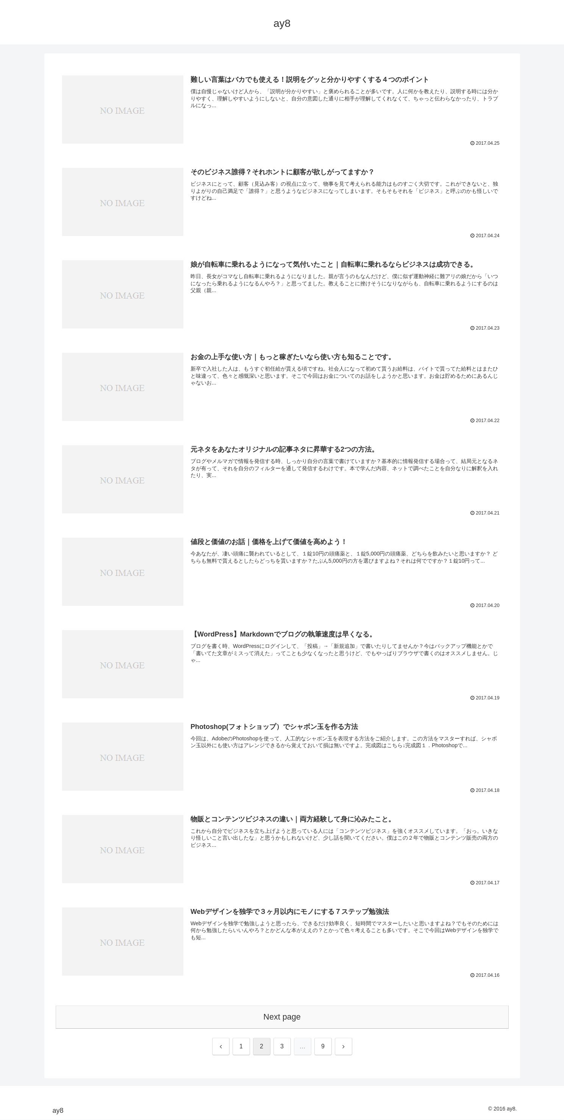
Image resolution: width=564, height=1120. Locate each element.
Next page (281, 1017)
